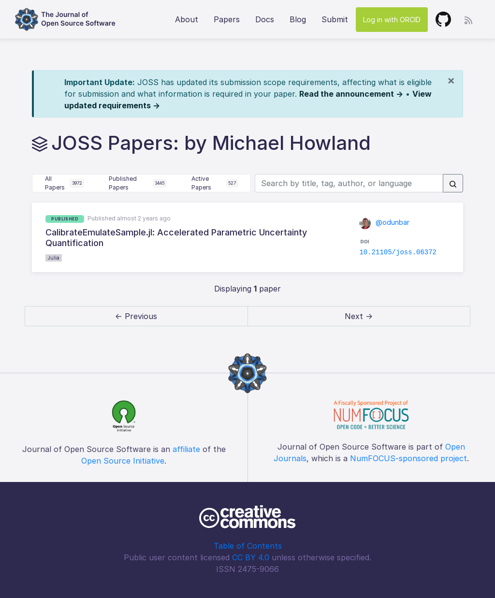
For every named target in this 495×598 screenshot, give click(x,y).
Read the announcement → (351, 94)
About (186, 19)
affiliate (186, 449)
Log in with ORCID (392, 19)
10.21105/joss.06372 (398, 252)
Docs (264, 19)
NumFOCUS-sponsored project (408, 458)
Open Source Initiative (122, 461)
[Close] (451, 80)
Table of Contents (248, 546)
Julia (53, 258)
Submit (334, 19)
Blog (298, 19)
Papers (227, 19)
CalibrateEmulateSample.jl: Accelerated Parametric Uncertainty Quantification (176, 237)
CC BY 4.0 (250, 557)
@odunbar (384, 222)
